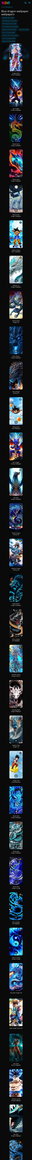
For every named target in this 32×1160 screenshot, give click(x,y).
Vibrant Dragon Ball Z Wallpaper (16, 250)
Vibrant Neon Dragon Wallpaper (16, 144)
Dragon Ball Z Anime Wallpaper (16, 74)
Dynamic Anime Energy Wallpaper (16, 1099)
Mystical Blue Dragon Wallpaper (16, 215)
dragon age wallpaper (9, 29)
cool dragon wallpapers (10, 26)
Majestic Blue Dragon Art (16, 746)
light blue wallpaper (8, 38)
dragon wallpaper (8, 18)
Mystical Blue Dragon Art (16, 321)
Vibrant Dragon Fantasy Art (16, 533)
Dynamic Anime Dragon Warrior (16, 675)
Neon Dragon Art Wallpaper (16, 922)
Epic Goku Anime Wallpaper (16, 1064)
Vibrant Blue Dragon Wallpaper (16, 816)
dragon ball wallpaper (9, 21)
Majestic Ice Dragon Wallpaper (16, 286)
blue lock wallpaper (8, 32)
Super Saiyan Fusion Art (16, 1028)
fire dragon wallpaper (9, 23)
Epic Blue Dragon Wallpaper (16, 498)
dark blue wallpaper (8, 41)
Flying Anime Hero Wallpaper (16, 427)
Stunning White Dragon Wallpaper (16, 710)
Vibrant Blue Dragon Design (16, 887)
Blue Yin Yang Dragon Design (16, 958)
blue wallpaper (24, 29)
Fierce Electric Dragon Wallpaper (16, 357)
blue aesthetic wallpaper (10, 35)
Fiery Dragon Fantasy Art (16, 392)
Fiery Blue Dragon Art (16, 993)
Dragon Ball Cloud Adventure (16, 781)
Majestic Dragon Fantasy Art (16, 569)
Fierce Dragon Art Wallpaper (16, 639)
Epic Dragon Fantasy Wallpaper (16, 109)
